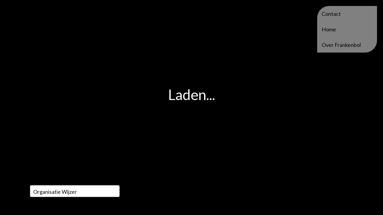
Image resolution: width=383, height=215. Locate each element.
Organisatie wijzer (55, 191)
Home (329, 29)
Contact (331, 13)
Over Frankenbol (341, 45)
